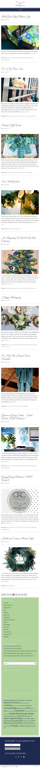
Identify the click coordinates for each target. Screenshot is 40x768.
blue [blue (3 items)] (20, 703)
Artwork (6, 603)
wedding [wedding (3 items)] (21, 726)
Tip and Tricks (29, 58)
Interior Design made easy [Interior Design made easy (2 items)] (10, 716)
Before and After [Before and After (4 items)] (26, 700)
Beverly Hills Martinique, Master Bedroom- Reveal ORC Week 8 (20, 651)
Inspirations (16, 116)
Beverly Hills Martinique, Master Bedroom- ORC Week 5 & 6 (19, 656)
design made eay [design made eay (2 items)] (21, 708)
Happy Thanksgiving (11, 297)
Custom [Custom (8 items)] (7, 708)
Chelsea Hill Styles (11, 766)
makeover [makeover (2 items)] (29, 716)
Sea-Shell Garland (10, 181)
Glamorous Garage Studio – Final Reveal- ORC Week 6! (16, 417)
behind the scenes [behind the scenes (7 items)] (11, 702)
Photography (7, 624)
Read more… (34, 53)
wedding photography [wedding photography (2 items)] (30, 726)
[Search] (35, 663)
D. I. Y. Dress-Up (12, 69)
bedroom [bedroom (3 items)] (17, 700)
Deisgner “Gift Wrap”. (11, 125)
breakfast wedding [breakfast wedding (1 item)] (25, 703)
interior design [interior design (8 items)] (27, 713)
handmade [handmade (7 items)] (19, 710)
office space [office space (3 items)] (30, 718)
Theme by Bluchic (37, 766)
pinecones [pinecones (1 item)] (25, 720)
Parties (21, 172)
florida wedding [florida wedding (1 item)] (12, 711)
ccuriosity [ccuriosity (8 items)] (8, 705)
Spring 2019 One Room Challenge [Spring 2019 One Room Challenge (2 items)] (13, 722)
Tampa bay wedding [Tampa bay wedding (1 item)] (27, 723)
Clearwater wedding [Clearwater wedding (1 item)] (16, 705)
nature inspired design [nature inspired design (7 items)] (13, 718)
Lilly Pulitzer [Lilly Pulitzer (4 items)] (22, 716)
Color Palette (18, 58)
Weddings (6, 636)
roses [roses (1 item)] (28, 720)
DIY (24, 58)
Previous (4, 594)
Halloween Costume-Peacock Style (17, 538)
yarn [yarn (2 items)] (5, 727)
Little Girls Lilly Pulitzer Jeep (15, 16)
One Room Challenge (21, 406)
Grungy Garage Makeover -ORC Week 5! (17, 478)
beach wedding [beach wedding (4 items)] (9, 700)
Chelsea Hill (6, 20)
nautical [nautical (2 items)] (25, 718)
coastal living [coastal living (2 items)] (28, 705)
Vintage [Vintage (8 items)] (14, 725)
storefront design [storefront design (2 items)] (18, 723)
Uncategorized (5, 60)
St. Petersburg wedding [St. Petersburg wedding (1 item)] (26, 722)
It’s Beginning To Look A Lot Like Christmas (18, 239)
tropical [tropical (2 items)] (9, 726)
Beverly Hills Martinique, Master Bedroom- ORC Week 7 (18, 653)
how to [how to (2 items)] (30, 711)
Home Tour (21, 344)
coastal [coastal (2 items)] (22, 705)
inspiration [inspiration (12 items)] (15, 713)
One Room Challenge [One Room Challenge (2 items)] (9, 720)
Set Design (34, 344)
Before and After (10, 58)
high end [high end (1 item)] (26, 711)
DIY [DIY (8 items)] (28, 708)
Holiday (11, 116)
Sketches (6, 629)
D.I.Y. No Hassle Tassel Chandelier (15, 357)
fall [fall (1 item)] (8, 711)
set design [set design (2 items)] (32, 720)
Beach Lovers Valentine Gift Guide (12, 646)
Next (25, 594)
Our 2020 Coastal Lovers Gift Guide (13, 648)
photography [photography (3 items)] (19, 720)
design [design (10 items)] (14, 708)
